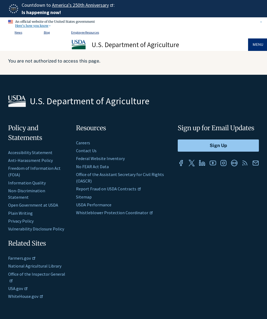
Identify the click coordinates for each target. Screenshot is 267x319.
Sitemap (84, 197)
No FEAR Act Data (92, 166)
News (18, 32)
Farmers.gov (22, 258)
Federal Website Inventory (100, 158)
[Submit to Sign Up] (218, 145)
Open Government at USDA (33, 205)
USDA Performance (93, 204)
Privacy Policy (21, 221)
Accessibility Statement (30, 152)
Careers (83, 142)
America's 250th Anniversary (83, 5)
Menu (258, 45)
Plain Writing (20, 213)
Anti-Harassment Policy (30, 160)
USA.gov (18, 288)
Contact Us (86, 150)
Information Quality (27, 182)
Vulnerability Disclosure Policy (36, 229)
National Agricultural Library (34, 266)
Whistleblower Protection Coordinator (114, 212)
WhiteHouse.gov (25, 296)
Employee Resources (85, 32)
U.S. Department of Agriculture (135, 44)
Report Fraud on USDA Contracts (108, 188)
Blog (47, 32)
